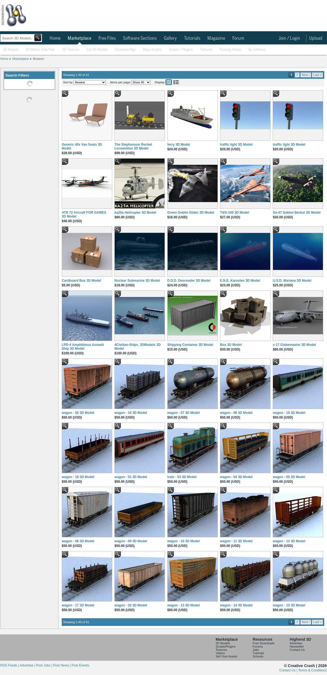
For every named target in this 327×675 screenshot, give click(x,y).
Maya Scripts (152, 50)
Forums (258, 646)
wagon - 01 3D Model (130, 477)
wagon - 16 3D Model (130, 413)
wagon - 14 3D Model (236, 605)
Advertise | (27, 665)
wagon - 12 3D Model (289, 541)
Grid (168, 82)
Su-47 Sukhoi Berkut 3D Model (296, 212)
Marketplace (79, 38)
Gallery (170, 38)
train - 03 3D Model (182, 477)
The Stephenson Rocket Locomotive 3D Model (133, 146)
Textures (206, 50)
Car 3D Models (97, 50)
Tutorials (192, 38)
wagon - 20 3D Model (130, 605)
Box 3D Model (231, 345)
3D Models (10, 50)
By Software (257, 50)
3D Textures (71, 50)
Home (55, 38)
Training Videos (230, 50)
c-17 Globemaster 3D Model (294, 345)
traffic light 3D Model (236, 144)
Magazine (216, 38)
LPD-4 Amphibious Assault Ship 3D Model (83, 347)
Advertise (296, 643)
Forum (238, 38)
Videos (220, 653)
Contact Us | (288, 670)
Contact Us (297, 649)
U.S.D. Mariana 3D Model (292, 281)
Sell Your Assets (226, 656)
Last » (317, 75)
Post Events (80, 665)
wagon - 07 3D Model (183, 413)
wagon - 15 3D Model (289, 605)
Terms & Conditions (312, 670)
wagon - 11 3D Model (236, 541)
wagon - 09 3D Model (130, 541)
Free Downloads (264, 643)
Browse (38, 58)
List (176, 82)
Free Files (107, 38)
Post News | (62, 665)
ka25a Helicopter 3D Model (135, 212)
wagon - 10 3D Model (183, 541)
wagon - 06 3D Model (78, 541)
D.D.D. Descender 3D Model (188, 281)
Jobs (256, 649)
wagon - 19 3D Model (78, 477)
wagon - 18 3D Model (289, 413)
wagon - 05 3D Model (289, 477)
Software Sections (140, 38)
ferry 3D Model (178, 144)
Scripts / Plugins (181, 50)
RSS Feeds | (9, 665)
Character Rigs (125, 50)
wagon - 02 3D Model (78, 413)
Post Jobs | (44, 665)
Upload (315, 38)
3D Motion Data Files (40, 50)
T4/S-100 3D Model (234, 212)
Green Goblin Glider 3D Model (190, 212)
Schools (258, 656)
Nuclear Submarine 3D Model (137, 281)
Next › (306, 75)
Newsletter (297, 646)
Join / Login (289, 38)
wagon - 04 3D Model (236, 477)
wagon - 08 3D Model (236, 413)
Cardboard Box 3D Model (81, 281)
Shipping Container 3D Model (190, 345)
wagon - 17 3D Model (78, 605)
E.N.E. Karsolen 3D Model (240, 281)
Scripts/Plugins (226, 646)
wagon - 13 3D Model (183, 605)
